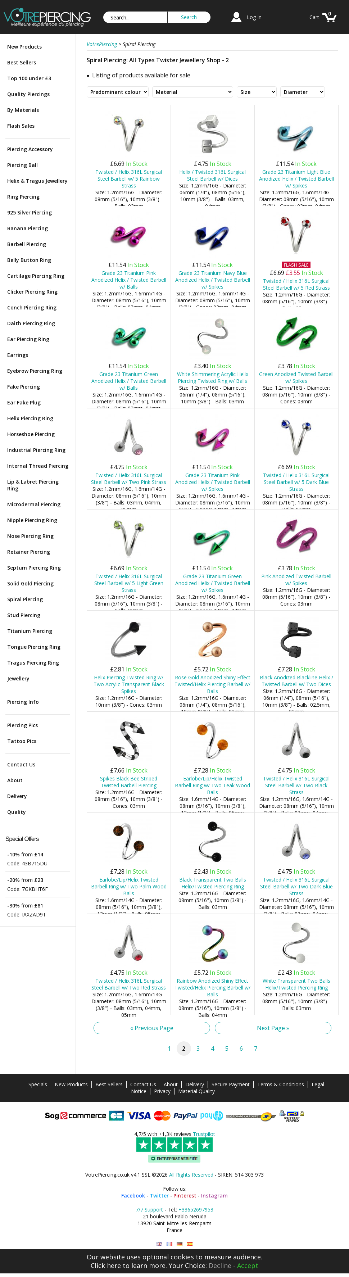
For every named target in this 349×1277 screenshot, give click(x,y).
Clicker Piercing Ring (32, 291)
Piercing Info (23, 701)
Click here (106, 1265)
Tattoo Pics (21, 741)
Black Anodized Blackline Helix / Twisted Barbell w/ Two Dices (296, 681)
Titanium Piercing (29, 631)
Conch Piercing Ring (31, 307)
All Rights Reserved (191, 1174)
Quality (16, 812)
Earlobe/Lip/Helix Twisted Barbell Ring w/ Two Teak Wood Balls (212, 785)
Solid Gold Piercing (30, 583)
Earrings (17, 355)
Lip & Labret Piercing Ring (33, 485)
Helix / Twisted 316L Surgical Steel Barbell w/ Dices (212, 175)
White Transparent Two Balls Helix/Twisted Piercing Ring (296, 984)
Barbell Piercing (26, 244)
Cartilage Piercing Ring (35, 275)
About (15, 780)
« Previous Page (151, 1028)
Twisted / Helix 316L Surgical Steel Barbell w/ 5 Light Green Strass (128, 583)
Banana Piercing (27, 228)
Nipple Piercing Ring (32, 520)
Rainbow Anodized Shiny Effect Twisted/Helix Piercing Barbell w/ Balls (212, 987)
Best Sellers (21, 62)
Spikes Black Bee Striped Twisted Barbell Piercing (128, 782)
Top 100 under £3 (29, 78)
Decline (220, 1265)
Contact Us (21, 764)
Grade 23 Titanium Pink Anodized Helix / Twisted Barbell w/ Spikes (212, 482)
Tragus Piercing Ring (33, 662)
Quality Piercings (28, 94)
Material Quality (196, 1091)
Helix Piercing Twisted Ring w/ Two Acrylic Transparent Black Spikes (129, 684)
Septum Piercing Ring (34, 567)
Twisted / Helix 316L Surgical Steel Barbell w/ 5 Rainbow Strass (128, 178)
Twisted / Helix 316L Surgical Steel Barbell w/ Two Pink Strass (128, 478)
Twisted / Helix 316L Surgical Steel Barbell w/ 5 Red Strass (296, 284)
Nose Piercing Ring (30, 536)
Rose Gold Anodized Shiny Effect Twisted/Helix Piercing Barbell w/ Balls (212, 684)
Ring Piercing (23, 196)
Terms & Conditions (280, 1084)
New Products (24, 46)
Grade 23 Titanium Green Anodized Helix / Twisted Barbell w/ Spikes (212, 583)
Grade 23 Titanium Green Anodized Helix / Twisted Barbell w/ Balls (128, 381)
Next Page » (273, 1028)
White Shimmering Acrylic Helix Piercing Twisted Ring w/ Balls (212, 377)
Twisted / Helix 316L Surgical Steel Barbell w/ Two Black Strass (296, 785)
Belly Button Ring (29, 260)
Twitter (159, 1195)
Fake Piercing (23, 386)
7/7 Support (149, 1209)
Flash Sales (21, 125)
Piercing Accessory (30, 149)
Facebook (133, 1195)
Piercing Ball (22, 165)
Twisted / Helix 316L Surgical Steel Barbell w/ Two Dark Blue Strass (296, 886)
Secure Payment (231, 1084)
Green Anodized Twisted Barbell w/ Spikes (296, 377)
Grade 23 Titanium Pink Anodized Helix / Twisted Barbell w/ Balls (128, 280)
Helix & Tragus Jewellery (37, 180)
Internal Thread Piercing (37, 465)
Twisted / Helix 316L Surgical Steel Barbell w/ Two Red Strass (128, 984)
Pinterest (184, 1195)
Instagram (214, 1195)
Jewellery (18, 678)
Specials (37, 1084)
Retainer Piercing (28, 551)
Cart (314, 17)
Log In (254, 17)
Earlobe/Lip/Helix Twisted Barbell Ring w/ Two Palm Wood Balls (129, 886)
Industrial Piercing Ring (36, 450)
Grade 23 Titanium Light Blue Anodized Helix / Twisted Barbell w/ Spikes (296, 178)
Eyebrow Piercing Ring (34, 370)
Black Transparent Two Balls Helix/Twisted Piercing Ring (212, 883)
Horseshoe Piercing (31, 434)
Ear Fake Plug (24, 402)
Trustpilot (204, 1134)
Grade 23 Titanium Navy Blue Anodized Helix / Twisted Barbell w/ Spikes (212, 280)
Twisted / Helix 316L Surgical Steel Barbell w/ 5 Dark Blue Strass (296, 482)
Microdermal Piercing (33, 504)
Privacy (162, 1091)
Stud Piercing (23, 615)
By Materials (23, 110)
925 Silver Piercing (29, 212)
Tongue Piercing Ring (33, 646)
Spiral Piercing (25, 599)
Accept (247, 1265)
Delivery (17, 796)
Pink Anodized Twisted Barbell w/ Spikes (296, 580)
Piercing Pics (22, 725)
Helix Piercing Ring (30, 418)
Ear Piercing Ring (28, 339)
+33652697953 (195, 1209)
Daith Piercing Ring (31, 323)
